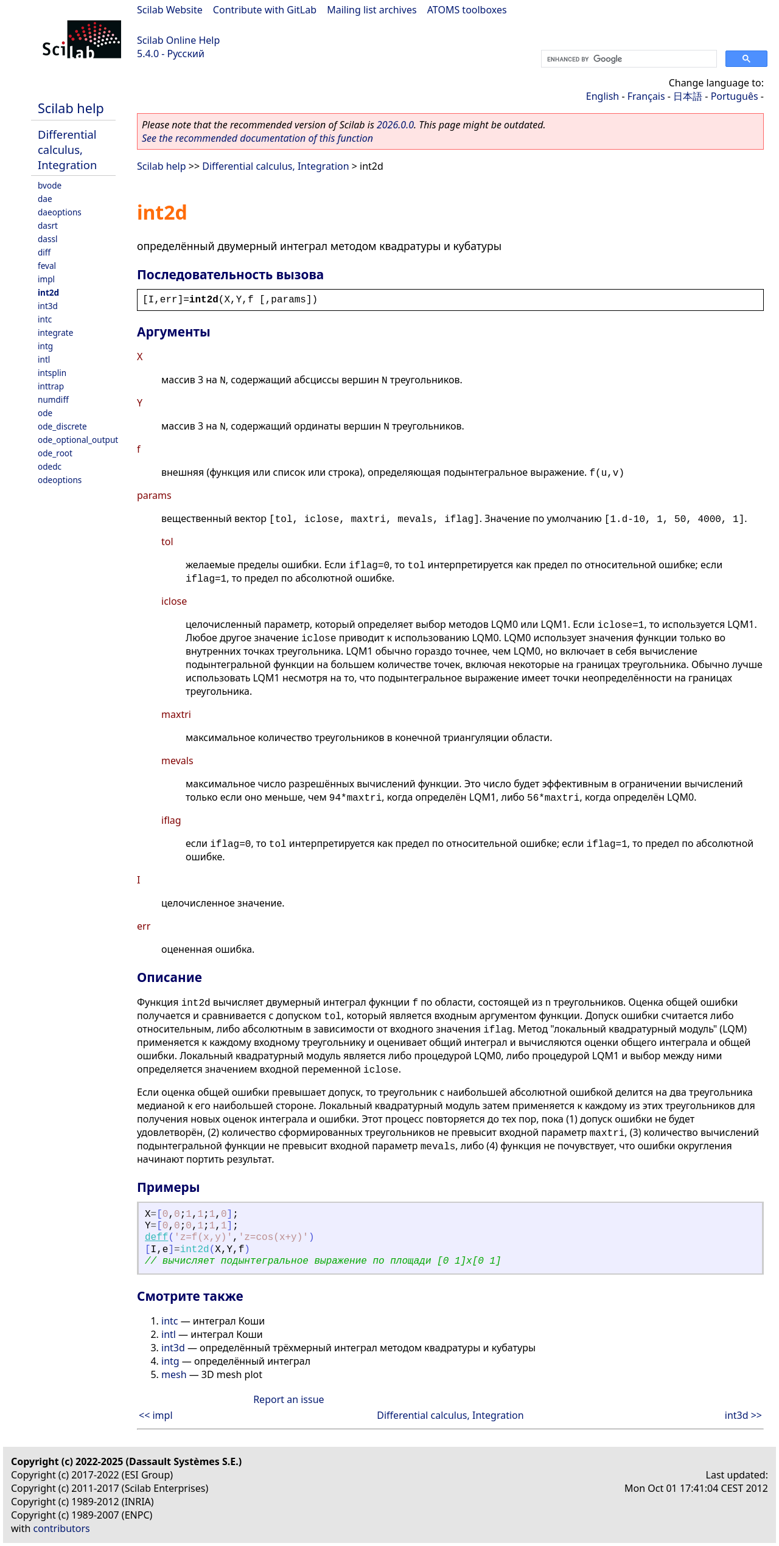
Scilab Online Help (178, 40)
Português (734, 96)
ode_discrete (62, 426)
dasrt (48, 225)
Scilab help (71, 108)
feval (47, 265)
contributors (61, 1528)
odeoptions (60, 480)
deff (156, 1237)
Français (646, 96)
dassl (48, 239)
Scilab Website (170, 9)
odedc (49, 466)
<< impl (156, 1415)
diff (44, 252)
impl (46, 279)
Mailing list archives (371, 9)
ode (45, 413)
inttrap (51, 386)
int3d (48, 306)
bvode (49, 185)
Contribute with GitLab (264, 9)
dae (45, 198)
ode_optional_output (78, 439)
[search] (627, 59)
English (602, 96)
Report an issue (288, 1399)
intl (44, 359)
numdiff (53, 399)
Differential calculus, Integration (67, 149)
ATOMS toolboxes (467, 9)
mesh (174, 1374)
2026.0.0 (395, 124)
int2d (48, 292)
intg (45, 346)
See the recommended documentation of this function (257, 138)
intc (45, 319)
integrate (55, 332)
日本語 (687, 96)
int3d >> (743, 1415)
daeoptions (60, 212)
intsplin (52, 372)
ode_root (55, 453)
